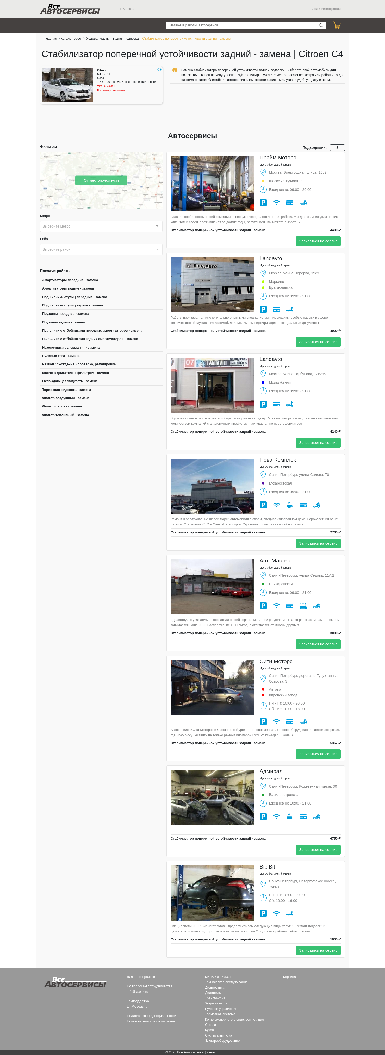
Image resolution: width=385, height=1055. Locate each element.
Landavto (271, 258)
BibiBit (267, 867)
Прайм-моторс (278, 157)
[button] (159, 69)
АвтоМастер (275, 560)
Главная (50, 38)
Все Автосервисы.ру (70, 9)
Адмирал (271, 771)
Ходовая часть (97, 38)
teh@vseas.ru (137, 1006)
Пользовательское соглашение (151, 1021)
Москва (127, 9)
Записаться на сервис (318, 241)
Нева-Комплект (279, 460)
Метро (45, 216)
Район (45, 239)
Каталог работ (72, 38)
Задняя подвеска (125, 38)
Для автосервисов (141, 977)
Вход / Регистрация (326, 9)
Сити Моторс (276, 661)
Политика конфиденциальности (151, 1016)
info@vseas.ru (137, 992)
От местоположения (101, 180)
